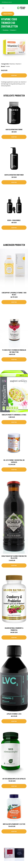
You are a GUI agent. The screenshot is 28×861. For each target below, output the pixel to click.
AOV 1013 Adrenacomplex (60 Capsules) (14, 779)
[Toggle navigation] (3, 7)
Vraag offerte (7, 13)
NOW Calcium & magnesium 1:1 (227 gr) (14, 824)
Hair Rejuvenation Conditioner (14, 175)
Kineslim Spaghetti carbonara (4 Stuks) (14, 415)
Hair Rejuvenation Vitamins (14, 129)
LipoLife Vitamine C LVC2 (14, 714)
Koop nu (14, 75)
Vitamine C (13, 30)
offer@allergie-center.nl (7, 2)
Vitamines (6, 30)
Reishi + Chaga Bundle (14, 220)
